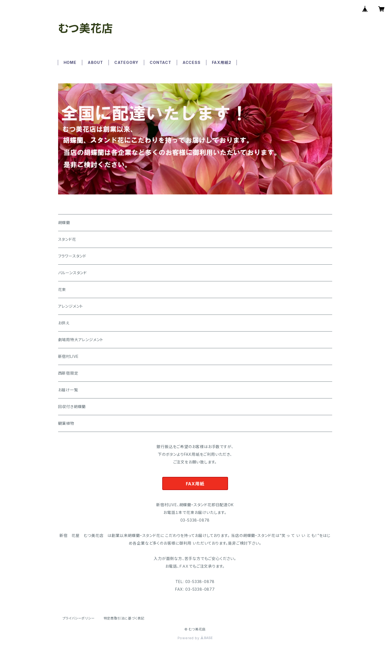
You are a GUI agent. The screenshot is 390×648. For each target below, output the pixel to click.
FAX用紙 (195, 483)
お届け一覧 (68, 389)
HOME (70, 62)
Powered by (195, 638)
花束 (62, 289)
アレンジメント (70, 306)
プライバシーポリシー (78, 618)
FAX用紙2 (221, 62)
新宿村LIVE (68, 356)
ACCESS (192, 62)
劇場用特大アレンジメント (81, 339)
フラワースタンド (72, 256)
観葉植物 (66, 423)
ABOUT (95, 62)
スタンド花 (67, 239)
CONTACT (160, 62)
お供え (64, 323)
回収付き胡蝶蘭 (72, 406)
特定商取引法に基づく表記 (124, 618)
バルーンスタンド (72, 272)
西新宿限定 (68, 373)
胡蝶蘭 (64, 222)
